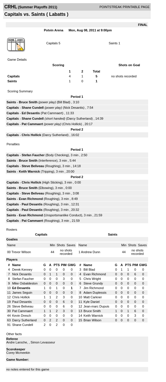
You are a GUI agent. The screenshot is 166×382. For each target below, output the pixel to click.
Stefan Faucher (33, 155)
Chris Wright (92, 278)
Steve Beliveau (33, 166)
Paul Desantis (32, 204)
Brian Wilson (92, 320)
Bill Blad (63, 102)
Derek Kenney (22, 269)
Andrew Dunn (90, 252)
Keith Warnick (29, 171)
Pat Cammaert (52, 113)
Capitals (52, 43)
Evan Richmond (31, 198)
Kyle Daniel (92, 301)
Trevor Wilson (21, 252)
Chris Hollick (72, 124)
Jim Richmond (94, 288)
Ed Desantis (31, 113)
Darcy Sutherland (79, 118)
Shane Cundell (33, 107)
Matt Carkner (93, 297)
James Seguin (22, 292)
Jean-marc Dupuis (96, 306)
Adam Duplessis (95, 292)
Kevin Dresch (21, 315)
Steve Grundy (93, 283)
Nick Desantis (73, 107)
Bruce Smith (28, 102)
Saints (113, 43)
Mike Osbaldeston (24, 283)
